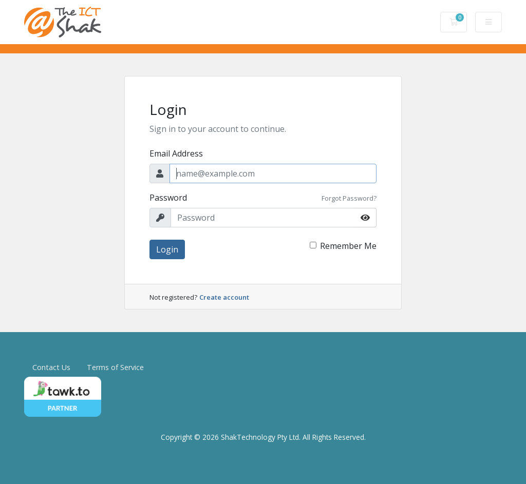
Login (167, 249)
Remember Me (348, 245)
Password (168, 197)
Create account (224, 297)
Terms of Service (115, 367)
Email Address (176, 153)
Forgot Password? (349, 198)
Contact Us (51, 367)
